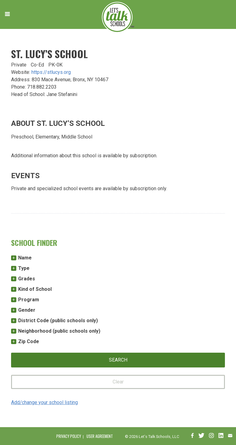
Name (25, 258)
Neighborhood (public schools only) (59, 331)
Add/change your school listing (44, 402)
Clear (118, 382)
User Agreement (99, 436)
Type (24, 268)
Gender (26, 310)
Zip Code (28, 341)
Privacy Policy (68, 436)
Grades (26, 279)
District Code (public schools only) (58, 320)
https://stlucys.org (51, 72)
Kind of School (35, 289)
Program (28, 300)
